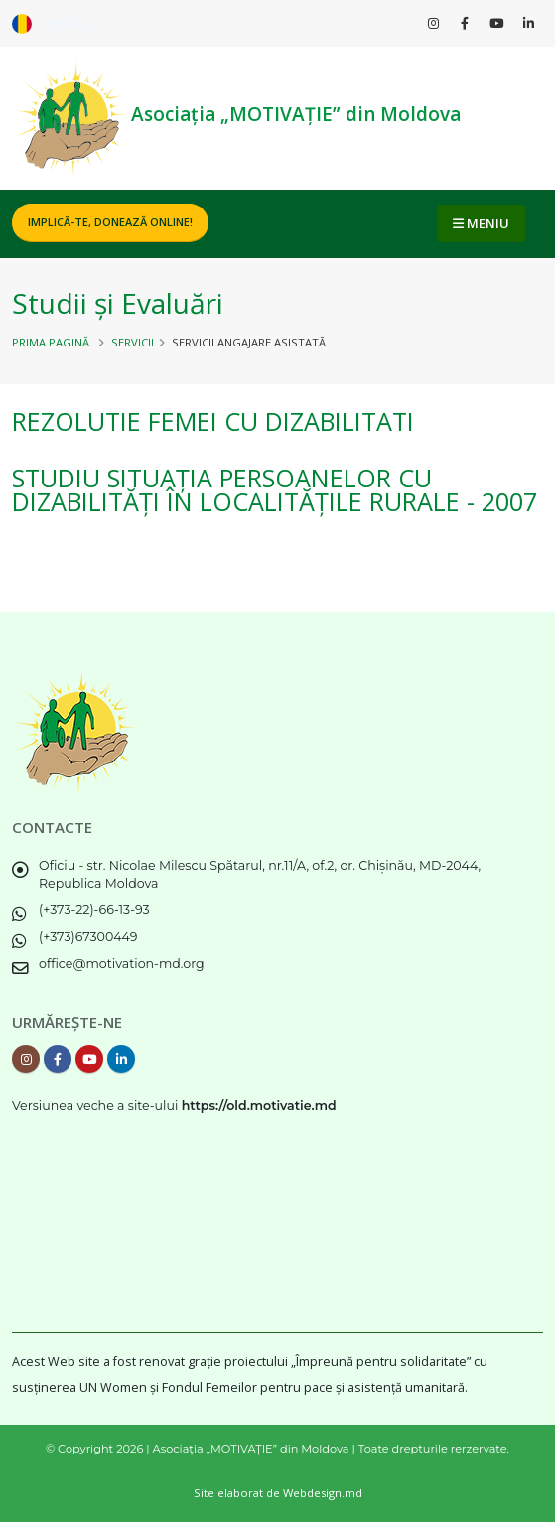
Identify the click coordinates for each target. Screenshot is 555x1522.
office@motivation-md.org (122, 963)
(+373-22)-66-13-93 (94, 909)
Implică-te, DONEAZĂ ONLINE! (110, 221)
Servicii (132, 342)
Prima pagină (50, 342)
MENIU (481, 223)
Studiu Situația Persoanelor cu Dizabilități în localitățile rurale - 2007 (274, 489)
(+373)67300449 (88, 936)
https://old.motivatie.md (259, 1105)
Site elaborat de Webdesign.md (278, 1492)
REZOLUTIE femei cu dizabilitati (213, 421)
